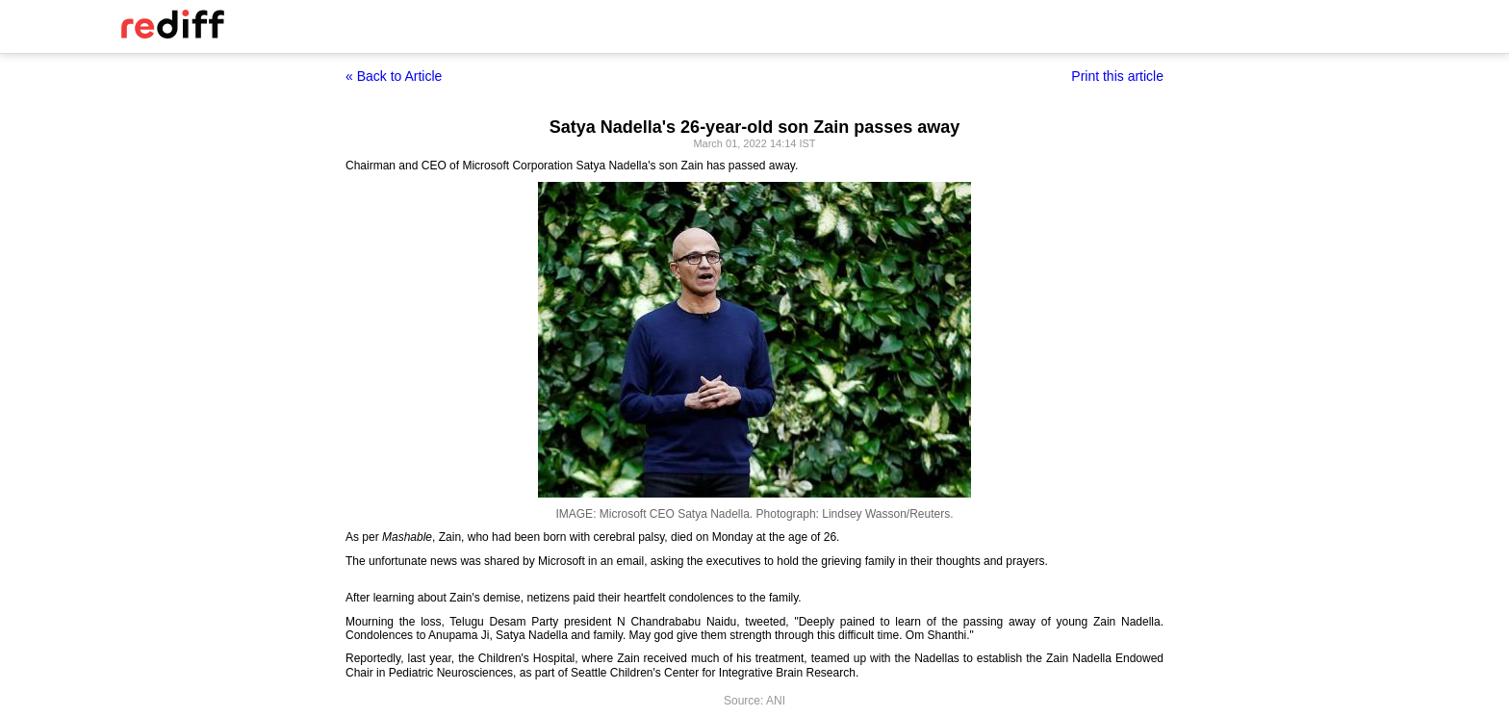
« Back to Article (393, 76)
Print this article (1117, 76)
